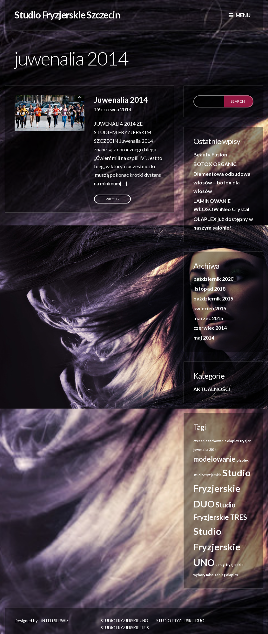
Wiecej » (112, 199)
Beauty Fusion (210, 154)
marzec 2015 (208, 318)
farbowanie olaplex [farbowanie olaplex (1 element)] (223, 441)
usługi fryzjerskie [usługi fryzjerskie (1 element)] (229, 564)
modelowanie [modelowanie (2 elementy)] (214, 459)
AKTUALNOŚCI (211, 389)
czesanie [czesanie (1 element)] (200, 441)
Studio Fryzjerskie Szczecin (67, 14)
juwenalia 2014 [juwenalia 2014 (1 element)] (205, 449)
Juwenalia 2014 (121, 99)
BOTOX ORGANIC (215, 164)
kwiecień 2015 (209, 308)
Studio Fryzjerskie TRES (125, 627)
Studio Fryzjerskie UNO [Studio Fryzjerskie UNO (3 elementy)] (216, 547)
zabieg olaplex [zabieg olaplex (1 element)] (226, 575)
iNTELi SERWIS (55, 620)
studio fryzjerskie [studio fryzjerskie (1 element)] (207, 475)
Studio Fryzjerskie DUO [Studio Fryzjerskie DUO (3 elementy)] (222, 488)
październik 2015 (213, 298)
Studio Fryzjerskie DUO (180, 620)
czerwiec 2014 (210, 328)
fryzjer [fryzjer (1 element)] (245, 441)
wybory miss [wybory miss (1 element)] (203, 575)
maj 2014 (203, 337)
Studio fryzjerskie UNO (124, 620)
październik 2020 (213, 279)
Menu (239, 15)
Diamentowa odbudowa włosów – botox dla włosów (222, 182)
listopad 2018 (209, 289)
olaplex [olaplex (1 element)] (243, 460)
